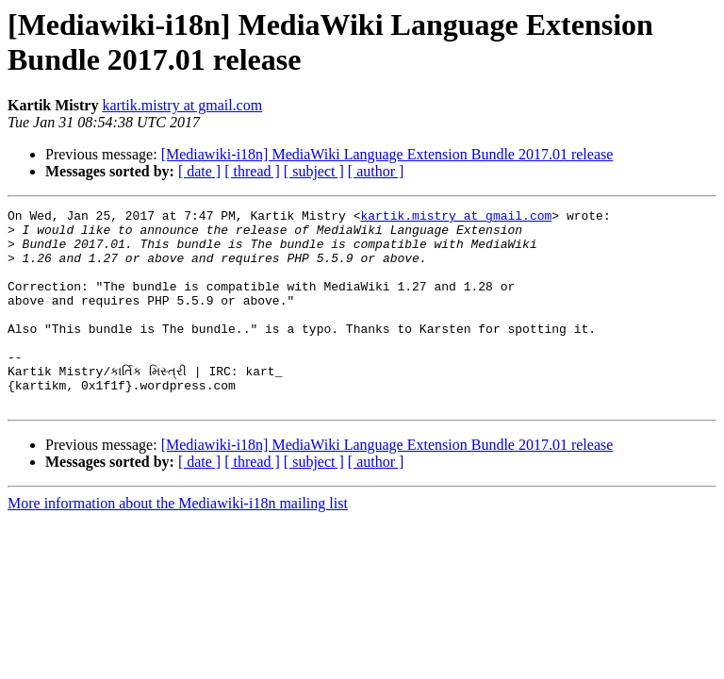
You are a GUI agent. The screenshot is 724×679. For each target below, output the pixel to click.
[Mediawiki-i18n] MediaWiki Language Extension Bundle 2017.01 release (387, 154)
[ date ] (199, 171)
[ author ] (376, 171)
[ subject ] (314, 171)
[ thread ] (252, 171)
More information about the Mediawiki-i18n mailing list (178, 543)
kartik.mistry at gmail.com (182, 105)
